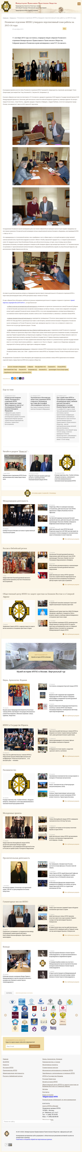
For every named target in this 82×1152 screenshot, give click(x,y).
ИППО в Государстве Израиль (52, 1076)
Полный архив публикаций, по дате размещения (59, 1099)
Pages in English (47, 1095)
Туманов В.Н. (51, 366)
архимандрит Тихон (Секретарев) (58, 369)
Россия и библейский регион (13, 1076)
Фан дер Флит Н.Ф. (40, 366)
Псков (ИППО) (62, 366)
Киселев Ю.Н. (43, 369)
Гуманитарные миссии (50, 1067)
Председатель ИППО (10, 1070)
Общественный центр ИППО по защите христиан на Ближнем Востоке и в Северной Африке (60, 1085)
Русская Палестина (49, 1079)
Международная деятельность (13, 1073)
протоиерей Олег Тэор (10, 369)
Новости (13, 18)
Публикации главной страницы (44, 493)
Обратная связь (47, 1119)
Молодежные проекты (50, 1065)
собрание (30, 366)
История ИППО (8, 1067)
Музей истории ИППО (49, 1082)
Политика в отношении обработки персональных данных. (34, 1139)
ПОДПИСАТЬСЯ (34, 1046)
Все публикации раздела (72, 539)
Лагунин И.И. (22, 369)
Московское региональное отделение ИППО (57, 1070)
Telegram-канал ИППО (50, 1097)
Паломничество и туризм (51, 1062)
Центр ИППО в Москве (50, 1106)
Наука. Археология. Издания (52, 1059)
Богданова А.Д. (32, 369)
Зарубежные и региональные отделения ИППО (17, 372)
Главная (6, 18)
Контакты (45, 1092)
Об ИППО (6, 1062)
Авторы (45, 1089)
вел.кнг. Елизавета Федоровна (16, 366)
